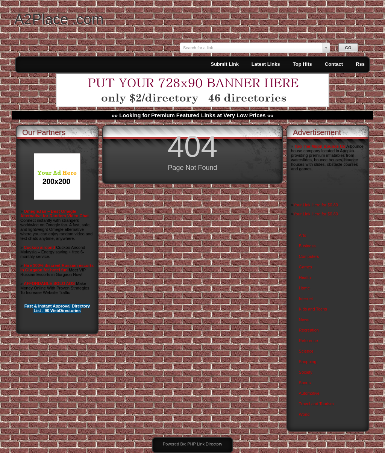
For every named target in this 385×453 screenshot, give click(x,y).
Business (307, 246)
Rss (360, 64)
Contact (334, 64)
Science (306, 351)
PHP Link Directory (204, 444)
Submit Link (224, 64)
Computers (309, 256)
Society (305, 372)
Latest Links (266, 64)
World (304, 414)
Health (305, 277)
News (304, 319)
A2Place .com (59, 19)
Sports (305, 382)
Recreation (309, 330)
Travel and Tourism (316, 403)
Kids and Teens (313, 309)
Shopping (308, 361)
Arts (302, 235)
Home (304, 288)
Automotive (309, 393)
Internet (306, 298)
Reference (308, 340)
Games (305, 267)
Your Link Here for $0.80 (315, 205)
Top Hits (302, 64)
